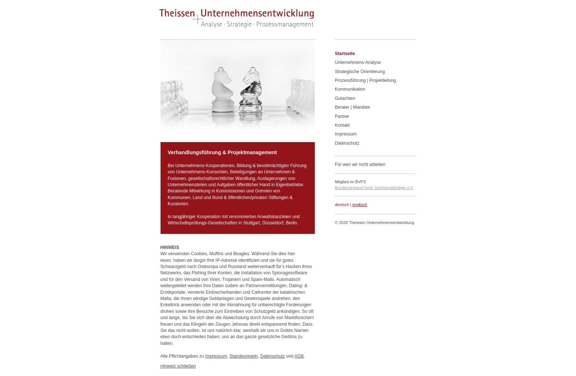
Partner (342, 116)
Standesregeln (244, 356)
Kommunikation (350, 89)
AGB (298, 356)
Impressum (216, 356)
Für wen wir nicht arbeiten (360, 164)
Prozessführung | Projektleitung (365, 80)
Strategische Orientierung (360, 71)
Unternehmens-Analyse (358, 62)
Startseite (345, 53)
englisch (359, 204)
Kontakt (342, 125)
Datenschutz (272, 356)
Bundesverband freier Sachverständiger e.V (374, 187)
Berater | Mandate (352, 107)
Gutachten (345, 98)
